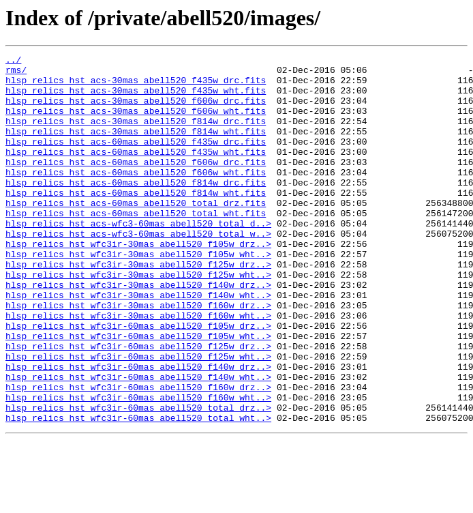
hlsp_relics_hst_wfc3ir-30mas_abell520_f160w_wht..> (138, 368)
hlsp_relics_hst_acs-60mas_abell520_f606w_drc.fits (135, 184)
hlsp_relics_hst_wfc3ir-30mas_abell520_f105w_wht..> (138, 295)
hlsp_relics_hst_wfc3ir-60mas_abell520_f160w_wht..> (138, 466)
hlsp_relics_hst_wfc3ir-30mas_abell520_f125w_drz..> (138, 307)
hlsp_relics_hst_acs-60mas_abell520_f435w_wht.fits (135, 172)
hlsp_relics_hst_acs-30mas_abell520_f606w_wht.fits (135, 123)
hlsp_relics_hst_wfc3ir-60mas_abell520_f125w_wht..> (138, 417)
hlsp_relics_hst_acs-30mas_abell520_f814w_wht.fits (135, 147)
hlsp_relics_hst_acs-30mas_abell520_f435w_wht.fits (135, 98)
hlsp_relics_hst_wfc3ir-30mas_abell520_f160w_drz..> (138, 356)
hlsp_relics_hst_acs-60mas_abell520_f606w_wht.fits (135, 196)
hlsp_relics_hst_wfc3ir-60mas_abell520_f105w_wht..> (138, 393)
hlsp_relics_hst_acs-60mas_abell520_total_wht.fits (135, 245)
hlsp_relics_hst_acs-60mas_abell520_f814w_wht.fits (135, 221)
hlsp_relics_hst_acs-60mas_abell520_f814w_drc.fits (135, 209)
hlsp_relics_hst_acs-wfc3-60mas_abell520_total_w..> (138, 270)
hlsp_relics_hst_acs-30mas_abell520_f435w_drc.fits (135, 86)
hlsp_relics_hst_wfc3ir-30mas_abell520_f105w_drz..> (138, 282)
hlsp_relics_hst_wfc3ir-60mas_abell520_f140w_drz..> (138, 430)
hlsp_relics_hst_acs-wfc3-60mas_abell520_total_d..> (138, 258)
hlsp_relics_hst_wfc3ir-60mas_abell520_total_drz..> (138, 479)
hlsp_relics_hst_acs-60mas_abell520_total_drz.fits (135, 233)
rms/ (16, 74)
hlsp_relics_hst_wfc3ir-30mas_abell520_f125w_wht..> (138, 319)
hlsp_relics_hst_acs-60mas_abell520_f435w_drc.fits (135, 159)
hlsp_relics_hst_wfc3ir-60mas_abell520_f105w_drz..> (138, 381)
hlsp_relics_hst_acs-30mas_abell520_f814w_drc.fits (135, 135)
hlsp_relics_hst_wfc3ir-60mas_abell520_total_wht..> (138, 491)
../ (13, 61)
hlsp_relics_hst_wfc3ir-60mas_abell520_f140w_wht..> (138, 442)
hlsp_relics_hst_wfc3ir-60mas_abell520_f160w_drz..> (138, 454)
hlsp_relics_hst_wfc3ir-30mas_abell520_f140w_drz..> (138, 331)
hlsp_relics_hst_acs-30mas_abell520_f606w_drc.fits (135, 110)
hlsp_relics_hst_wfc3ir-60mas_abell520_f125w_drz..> (138, 405)
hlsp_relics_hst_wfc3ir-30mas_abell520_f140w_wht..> (138, 344)
